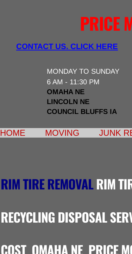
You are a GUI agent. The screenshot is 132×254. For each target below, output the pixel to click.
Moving (62, 133)
